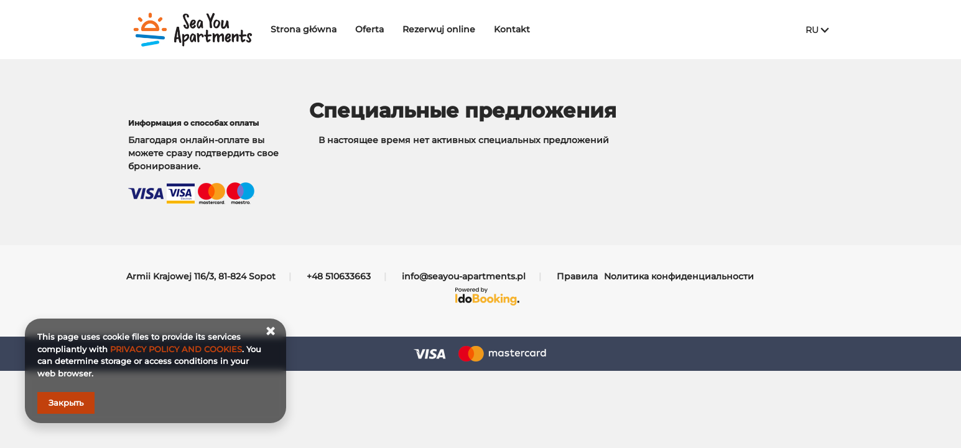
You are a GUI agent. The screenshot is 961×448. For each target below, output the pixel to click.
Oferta (377, 29)
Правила (577, 276)
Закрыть (66, 403)
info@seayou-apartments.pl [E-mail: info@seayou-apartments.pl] (464, 276)
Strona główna (311, 29)
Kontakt (519, 29)
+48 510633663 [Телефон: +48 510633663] (339, 276)
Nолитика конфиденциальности (679, 276)
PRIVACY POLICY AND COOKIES (176, 349)
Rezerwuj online (446, 29)
